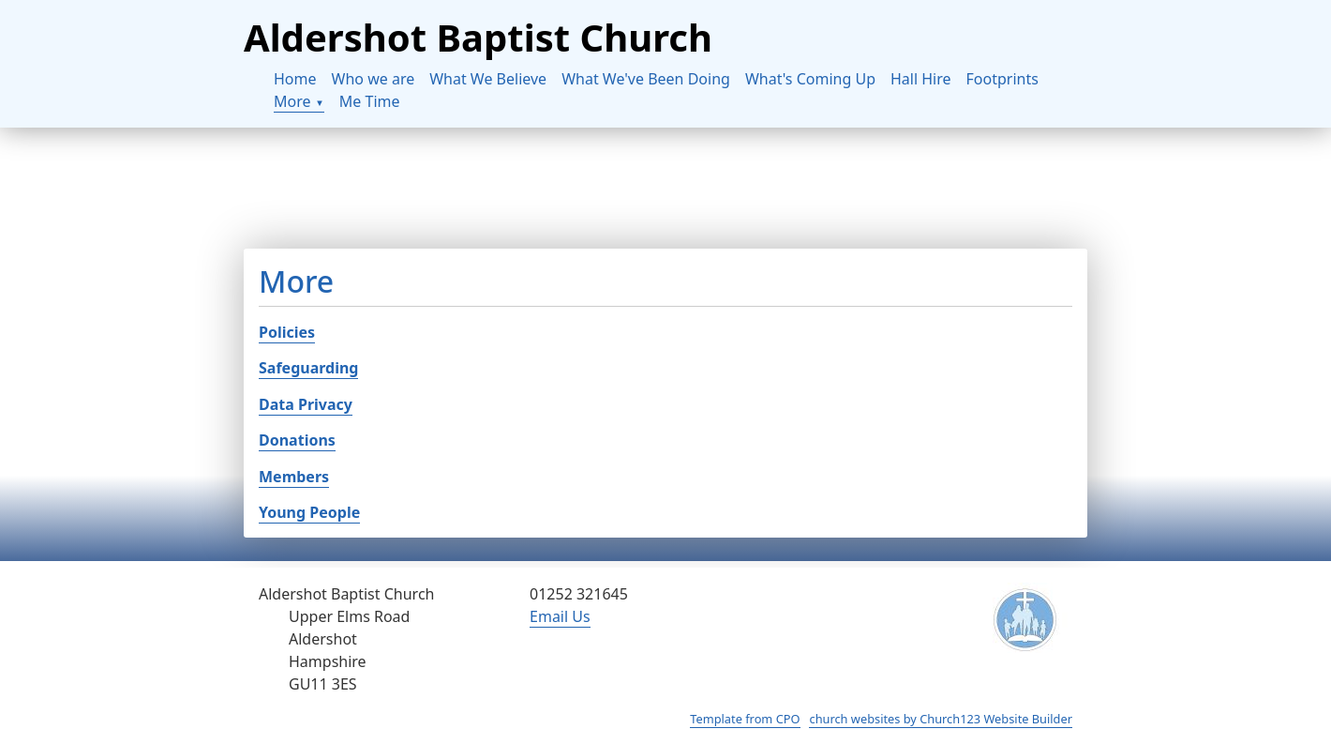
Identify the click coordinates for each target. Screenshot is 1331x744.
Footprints (1002, 78)
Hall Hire (920, 78)
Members (294, 476)
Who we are (373, 78)
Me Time (369, 101)
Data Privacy (305, 404)
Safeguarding (308, 367)
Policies (287, 332)
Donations (297, 440)
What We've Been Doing (645, 78)
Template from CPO (745, 718)
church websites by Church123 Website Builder (940, 718)
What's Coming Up (810, 78)
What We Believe (487, 78)
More (292, 101)
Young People (309, 512)
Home (295, 78)
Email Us (560, 616)
